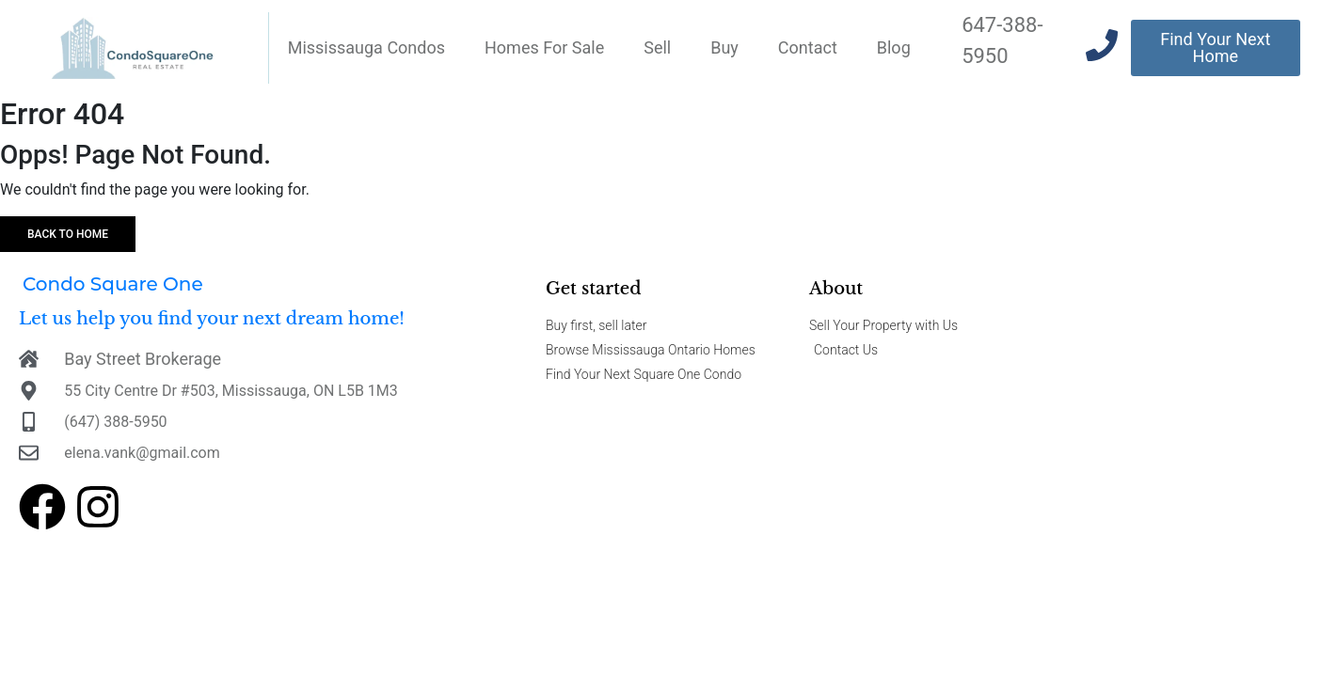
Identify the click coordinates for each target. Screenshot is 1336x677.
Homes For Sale (544, 47)
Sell (657, 47)
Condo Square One (113, 284)
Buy (724, 47)
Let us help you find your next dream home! (212, 318)
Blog (894, 47)
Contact (807, 47)
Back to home (67, 234)
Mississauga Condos (366, 47)
